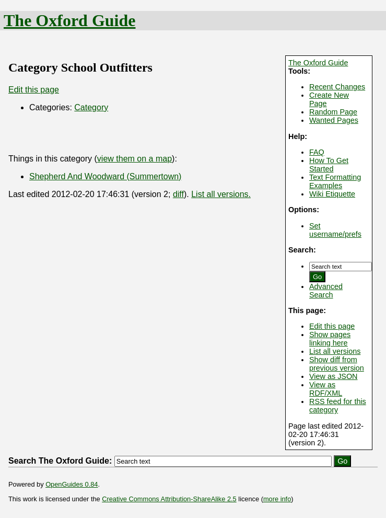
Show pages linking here (329, 338)
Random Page (333, 112)
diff (178, 194)
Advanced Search (326, 290)
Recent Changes (337, 87)
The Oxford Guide (69, 20)
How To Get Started (328, 164)
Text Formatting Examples (335, 181)
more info (277, 499)
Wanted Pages (333, 120)
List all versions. (221, 194)
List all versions (334, 351)
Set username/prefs (335, 230)
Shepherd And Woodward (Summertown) (105, 176)
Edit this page (332, 326)
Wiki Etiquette (332, 194)
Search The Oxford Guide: (60, 460)
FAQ (316, 152)
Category (91, 107)
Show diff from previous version (336, 363)
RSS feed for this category (337, 405)
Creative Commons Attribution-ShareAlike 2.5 (169, 499)
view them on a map (134, 158)
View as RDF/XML (325, 389)
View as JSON (333, 376)
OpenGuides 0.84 (71, 484)
